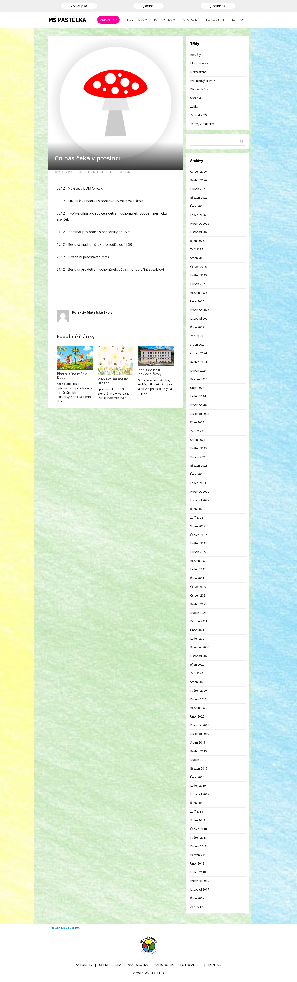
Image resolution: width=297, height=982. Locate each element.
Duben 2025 (198, 284)
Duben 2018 (198, 846)
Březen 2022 (198, 561)
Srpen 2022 (197, 526)
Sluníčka (195, 98)
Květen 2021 (198, 604)
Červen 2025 (198, 267)
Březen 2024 (198, 379)
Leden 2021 (198, 638)
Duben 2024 (198, 370)
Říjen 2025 (197, 241)
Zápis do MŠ (198, 115)
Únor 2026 (197, 206)
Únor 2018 (197, 863)
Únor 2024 (197, 388)
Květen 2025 (198, 275)
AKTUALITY (107, 20)
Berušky (195, 55)
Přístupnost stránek (64, 927)
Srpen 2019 (197, 742)
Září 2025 (196, 249)
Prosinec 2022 (199, 491)
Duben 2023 (198, 457)
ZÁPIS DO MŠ (190, 20)
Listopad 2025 (199, 232)
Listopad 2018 (199, 794)
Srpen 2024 (197, 344)
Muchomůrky (199, 63)
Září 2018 (196, 812)
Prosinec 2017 (199, 881)
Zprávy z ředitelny (202, 124)
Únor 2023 (197, 474)
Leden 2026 (198, 215)
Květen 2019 (198, 751)
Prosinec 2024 (199, 310)
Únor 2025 (197, 301)
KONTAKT (238, 20)
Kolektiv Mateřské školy (95, 172)
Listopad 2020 (199, 656)
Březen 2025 (198, 293)
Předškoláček (199, 89)
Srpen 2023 (197, 440)
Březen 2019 (198, 768)
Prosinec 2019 (199, 725)
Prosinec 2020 (199, 647)
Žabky (194, 106)
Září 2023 (196, 431)
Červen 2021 (198, 595)
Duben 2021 (198, 613)
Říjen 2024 (197, 327)
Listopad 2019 (199, 734)
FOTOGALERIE (215, 20)
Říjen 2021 (197, 578)
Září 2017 (196, 907)
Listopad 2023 (199, 414)
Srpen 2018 (197, 820)
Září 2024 (196, 336)
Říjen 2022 (197, 509)
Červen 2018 (198, 829)
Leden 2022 (198, 569)
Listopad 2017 (199, 889)
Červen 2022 (198, 535)
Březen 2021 (198, 621)
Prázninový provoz (202, 81)
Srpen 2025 (197, 258)
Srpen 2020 (197, 682)
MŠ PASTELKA (67, 20)
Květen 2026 (198, 180)
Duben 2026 (198, 189)
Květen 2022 (198, 543)
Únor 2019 (197, 777)
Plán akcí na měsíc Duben (72, 375)
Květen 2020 (198, 691)
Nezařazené (198, 72)
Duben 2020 (198, 699)
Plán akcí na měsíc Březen (113, 381)
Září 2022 (196, 517)
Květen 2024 (198, 362)
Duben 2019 (198, 760)
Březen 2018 (198, 855)
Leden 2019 (198, 785)
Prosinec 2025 (199, 223)
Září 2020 (196, 673)
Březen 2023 (198, 465)
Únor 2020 (197, 716)
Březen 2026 (198, 197)
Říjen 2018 (197, 803)
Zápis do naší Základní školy (149, 372)
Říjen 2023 (197, 422)
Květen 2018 (198, 838)
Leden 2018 (198, 872)
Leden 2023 (198, 483)
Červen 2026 (198, 171)
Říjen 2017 (197, 898)
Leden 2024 (198, 396)
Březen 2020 (198, 708)
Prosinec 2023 (199, 405)
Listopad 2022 (199, 500)
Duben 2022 (198, 552)
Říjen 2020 (197, 665)
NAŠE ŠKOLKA (162, 20)
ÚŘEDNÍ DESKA (133, 20)
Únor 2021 (197, 630)
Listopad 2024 (199, 318)
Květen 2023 (198, 448)
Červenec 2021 (200, 587)
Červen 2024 (198, 353)
